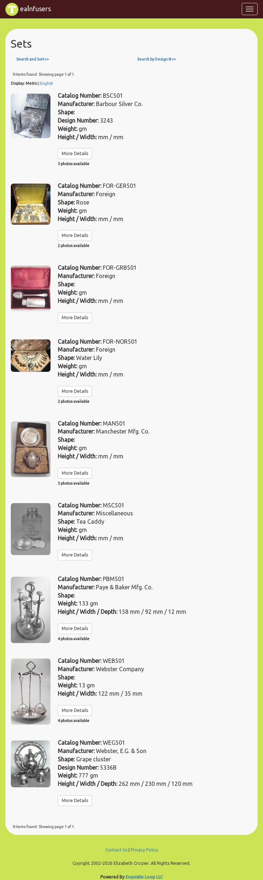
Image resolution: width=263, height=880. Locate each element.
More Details (75, 153)
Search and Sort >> (32, 59)
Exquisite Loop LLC (144, 877)
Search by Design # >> (156, 59)
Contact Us (116, 850)
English (46, 83)
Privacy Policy (144, 850)
